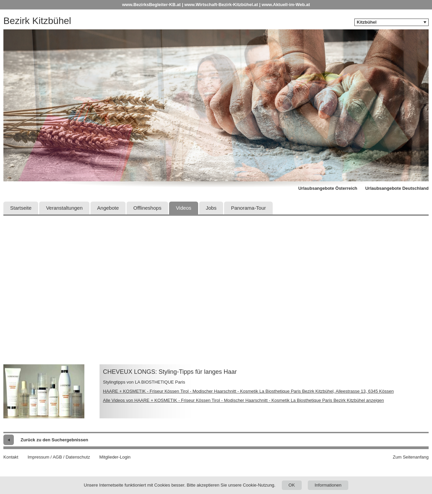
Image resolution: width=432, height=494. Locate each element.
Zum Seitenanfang (411, 457)
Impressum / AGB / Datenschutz (59, 457)
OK (292, 485)
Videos (183, 208)
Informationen (328, 485)
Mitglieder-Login (115, 457)
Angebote (108, 208)
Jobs (211, 208)
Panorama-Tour (248, 208)
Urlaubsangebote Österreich (327, 188)
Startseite (20, 208)
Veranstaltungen (64, 208)
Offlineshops (147, 208)
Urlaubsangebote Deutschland (397, 188)
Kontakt (10, 457)
